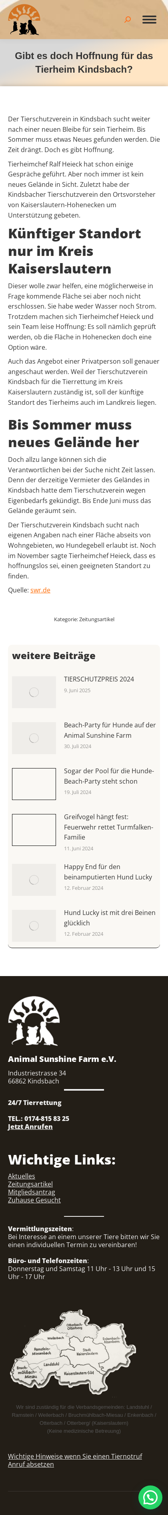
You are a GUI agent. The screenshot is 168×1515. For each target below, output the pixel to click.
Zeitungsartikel (96, 619)
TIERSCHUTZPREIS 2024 (99, 679)
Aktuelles (21, 1176)
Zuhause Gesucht (34, 1200)
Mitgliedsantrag (31, 1192)
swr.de (40, 590)
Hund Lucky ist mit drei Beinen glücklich (110, 917)
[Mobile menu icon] (149, 19)
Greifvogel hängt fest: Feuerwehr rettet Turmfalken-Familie (108, 827)
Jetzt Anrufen (30, 1126)
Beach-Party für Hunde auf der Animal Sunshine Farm (110, 730)
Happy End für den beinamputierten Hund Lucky (108, 871)
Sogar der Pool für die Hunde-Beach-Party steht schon (109, 776)
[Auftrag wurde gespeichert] (34, 692)
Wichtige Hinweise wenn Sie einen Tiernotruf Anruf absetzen (75, 1460)
